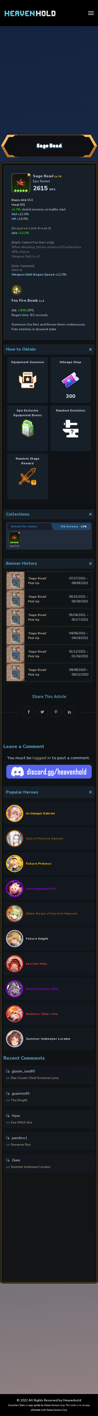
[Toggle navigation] (91, 13)
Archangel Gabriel (40, 813)
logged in (41, 758)
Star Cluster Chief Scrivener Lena (35, 1078)
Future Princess (38, 863)
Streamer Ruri (21, 1145)
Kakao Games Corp (54, 1405)
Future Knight (37, 939)
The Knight (19, 1100)
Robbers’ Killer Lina (41, 1014)
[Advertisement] (49, 79)
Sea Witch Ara (21, 1122)
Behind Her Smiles (24, 526)
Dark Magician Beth (41, 889)
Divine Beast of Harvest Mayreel (51, 913)
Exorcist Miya (36, 964)
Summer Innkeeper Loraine (48, 1039)
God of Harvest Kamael (44, 838)
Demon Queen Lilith (42, 989)
